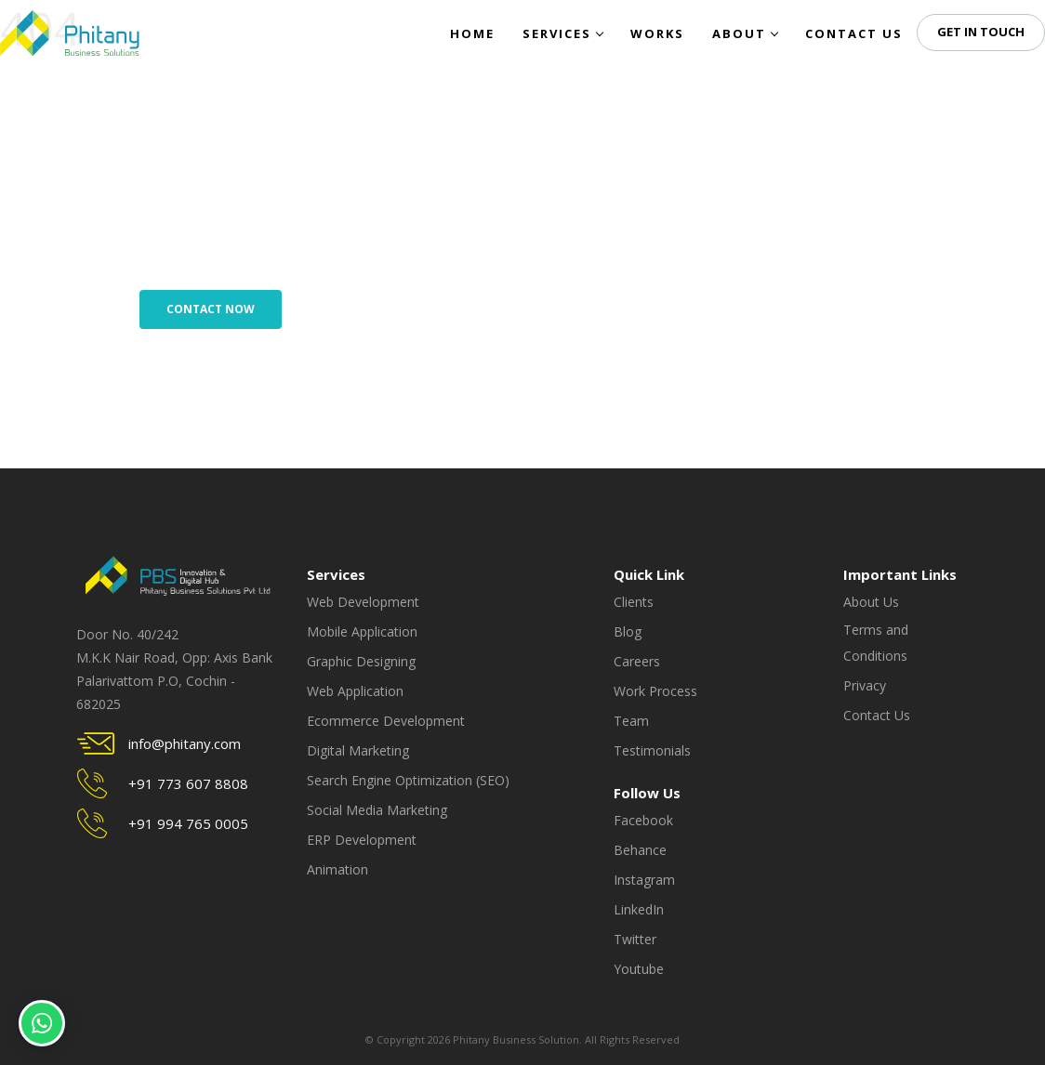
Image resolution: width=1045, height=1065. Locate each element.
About (744, 33)
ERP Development (362, 839)
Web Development (363, 602)
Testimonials (652, 750)
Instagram (644, 879)
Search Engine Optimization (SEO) (408, 780)
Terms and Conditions (875, 642)
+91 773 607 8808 (188, 783)
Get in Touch (981, 31)
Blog (628, 631)
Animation (337, 869)
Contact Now (210, 309)
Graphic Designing (361, 661)
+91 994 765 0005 (188, 823)
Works (657, 33)
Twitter (635, 939)
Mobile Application (362, 631)
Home (472, 33)
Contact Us (854, 33)
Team (631, 721)
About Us (871, 602)
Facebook (643, 820)
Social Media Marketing (377, 810)
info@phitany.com (184, 743)
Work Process (655, 691)
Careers (637, 661)
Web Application (355, 691)
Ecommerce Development (386, 721)
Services (562, 33)
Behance (640, 850)
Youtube (639, 969)
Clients (634, 602)
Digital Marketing (358, 750)
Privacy (864, 685)
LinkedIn (639, 909)
